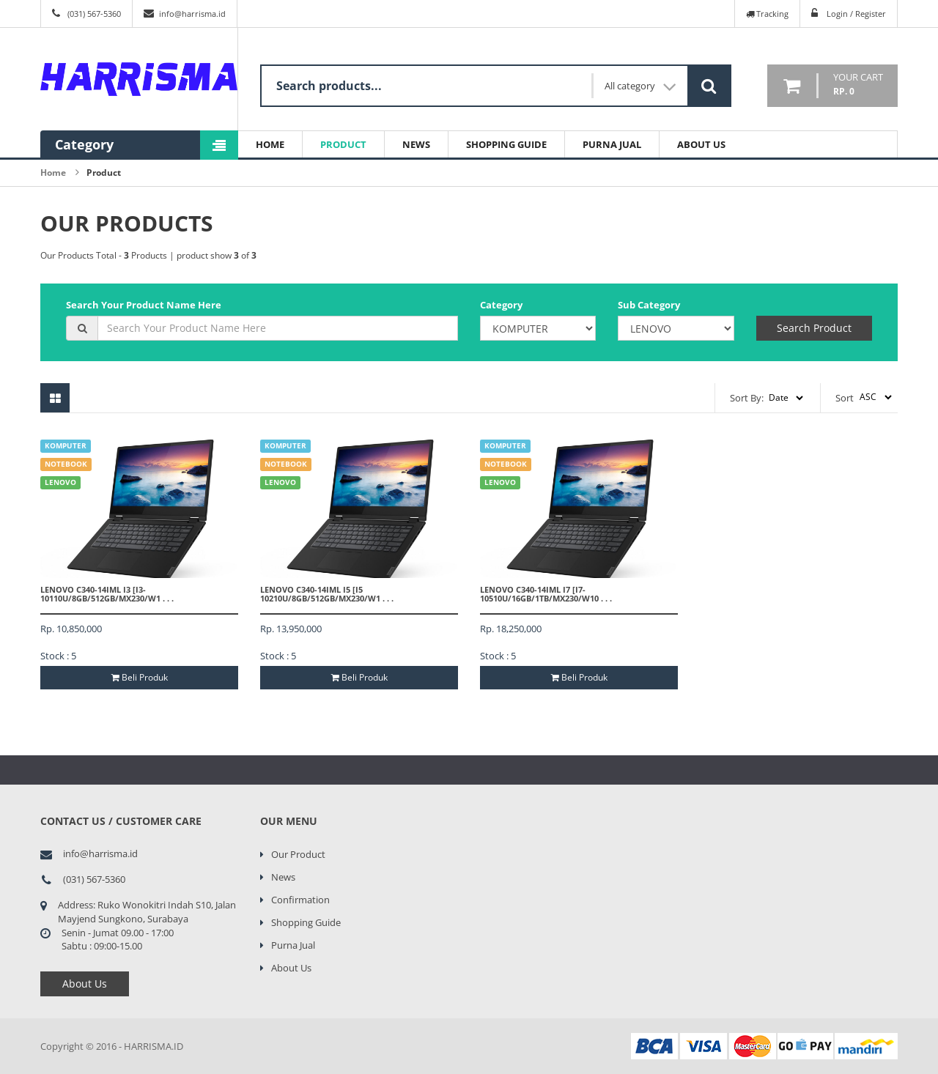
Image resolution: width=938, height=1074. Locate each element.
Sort (844, 397)
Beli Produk (139, 677)
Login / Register (856, 13)
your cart (858, 84)
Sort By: (747, 397)
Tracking (767, 13)
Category (501, 304)
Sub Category (649, 304)
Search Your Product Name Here (143, 304)
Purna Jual (612, 144)
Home (270, 144)
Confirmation (300, 899)
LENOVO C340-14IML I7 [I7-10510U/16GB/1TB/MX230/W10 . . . (546, 594)
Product (343, 144)
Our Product (298, 854)
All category (640, 86)
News (416, 144)
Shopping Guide (506, 144)
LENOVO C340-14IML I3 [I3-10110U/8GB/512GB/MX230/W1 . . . (107, 594)
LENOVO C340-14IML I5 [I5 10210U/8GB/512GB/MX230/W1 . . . (327, 594)
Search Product (814, 328)
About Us (701, 144)
